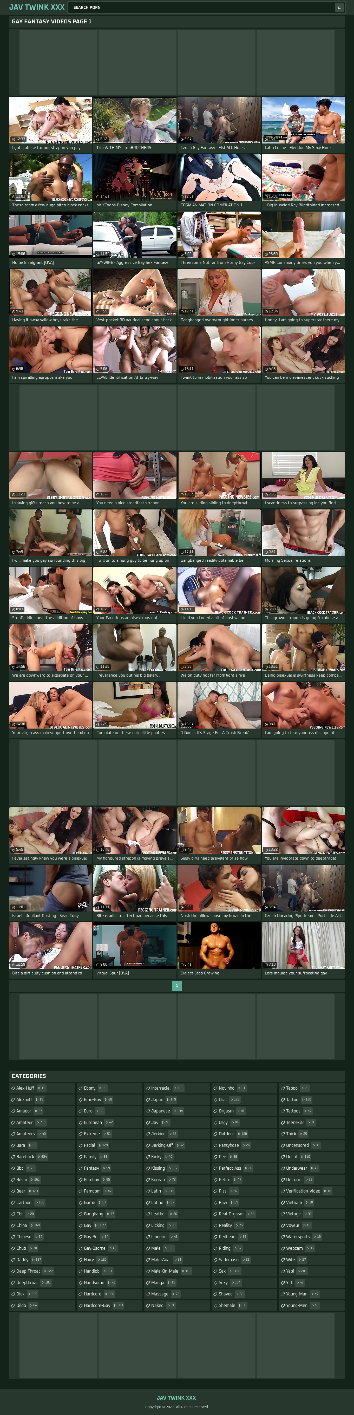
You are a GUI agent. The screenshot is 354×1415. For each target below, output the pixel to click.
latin (163, 1191)
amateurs (31, 1134)
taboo (298, 1088)
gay (95, 1225)
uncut (298, 1157)
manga (163, 1283)
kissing (165, 1168)
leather (164, 1214)
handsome (100, 1283)
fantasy (97, 1168)
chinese (30, 1237)
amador (29, 1111)
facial (96, 1145)
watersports (304, 1237)
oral (230, 1100)
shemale (233, 1305)
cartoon (30, 1203)
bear (27, 1191)
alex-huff (31, 1088)
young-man (303, 1294)
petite (230, 1180)
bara (26, 1145)
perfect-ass (236, 1168)
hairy (96, 1260)
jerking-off (168, 1145)
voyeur (299, 1225)
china (28, 1225)
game (95, 1203)
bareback (32, 1157)
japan (164, 1100)
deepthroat (34, 1283)
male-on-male (171, 1271)
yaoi (297, 1271)
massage (166, 1294)
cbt (25, 1214)
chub (27, 1248)
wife (296, 1260)
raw (229, 1203)
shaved (232, 1294)
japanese (167, 1111)
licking (164, 1225)
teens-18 (301, 1122)
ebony (96, 1088)
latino (163, 1203)
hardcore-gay (104, 1305)
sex (230, 1271)
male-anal (167, 1260)
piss (229, 1191)
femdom (98, 1191)
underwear (302, 1168)
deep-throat (35, 1271)
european (99, 1122)
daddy (29, 1260)
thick (297, 1134)
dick (27, 1294)
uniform (300, 1180)
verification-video (309, 1191)
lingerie (165, 1237)
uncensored (303, 1145)
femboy (97, 1180)
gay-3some (101, 1248)
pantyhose (235, 1145)
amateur (31, 1122)
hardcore (99, 1294)
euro (94, 1111)
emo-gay (98, 1100)
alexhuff (30, 1100)
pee (228, 1157)
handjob (99, 1271)
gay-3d (97, 1237)
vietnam (300, 1203)
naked (163, 1305)
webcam (300, 1248)
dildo (27, 1305)
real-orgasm (237, 1214)
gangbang (99, 1214)
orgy (229, 1122)
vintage (299, 1214)
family (96, 1157)
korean (164, 1180)
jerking (164, 1134)
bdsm (28, 1180)
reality (231, 1225)
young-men (303, 1305)
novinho (233, 1088)
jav (161, 1122)
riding (231, 1248)
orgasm (232, 1111)
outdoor (233, 1134)
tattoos (299, 1111)
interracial (168, 1088)
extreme (98, 1134)
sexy (230, 1283)
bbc (26, 1168)
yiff (295, 1283)
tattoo (299, 1100)
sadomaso (235, 1260)
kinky (162, 1157)
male (163, 1248)
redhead (233, 1237)
